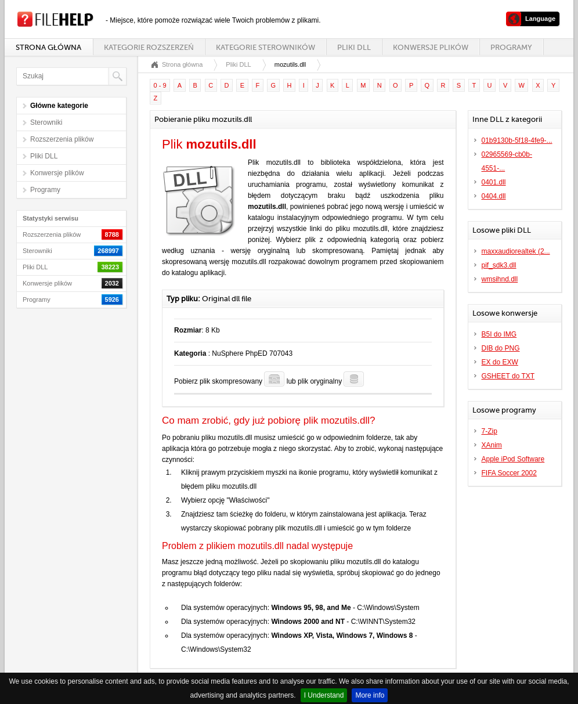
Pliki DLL (354, 47)
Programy (511, 47)
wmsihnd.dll (500, 279)
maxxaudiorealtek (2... (516, 251)
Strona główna (48, 47)
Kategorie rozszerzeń (148, 47)
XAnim (492, 445)
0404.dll (494, 196)
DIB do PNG (501, 348)
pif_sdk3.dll (499, 265)
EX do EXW (500, 362)
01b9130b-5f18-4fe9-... (517, 140)
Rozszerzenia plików (61, 139)
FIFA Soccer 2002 (509, 473)
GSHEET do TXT (508, 376)
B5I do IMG (499, 334)
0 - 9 (160, 85)
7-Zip (489, 431)
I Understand (324, 695)
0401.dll (494, 182)
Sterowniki (46, 122)
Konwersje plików (430, 47)
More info (369, 695)
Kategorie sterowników (265, 47)
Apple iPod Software (513, 459)
